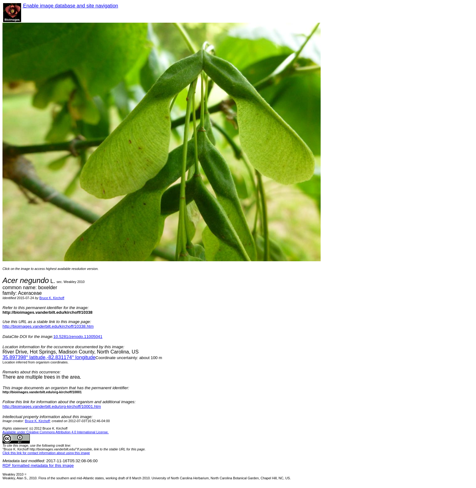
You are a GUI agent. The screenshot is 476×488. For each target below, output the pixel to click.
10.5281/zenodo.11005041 (78, 336)
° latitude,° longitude (48, 357)
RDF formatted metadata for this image (38, 465)
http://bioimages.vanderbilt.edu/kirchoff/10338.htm (48, 326)
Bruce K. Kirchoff (51, 298)
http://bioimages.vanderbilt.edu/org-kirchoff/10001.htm (51, 406)
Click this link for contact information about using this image (46, 453)
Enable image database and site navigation (70, 5)
